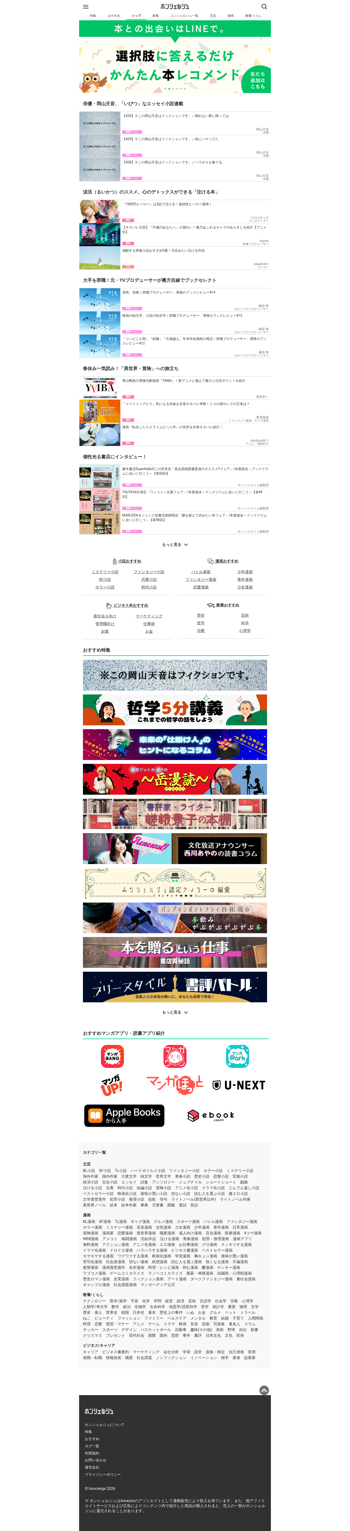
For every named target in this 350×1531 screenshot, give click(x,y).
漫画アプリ (242, 1239)
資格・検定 (215, 1352)
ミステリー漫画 (119, 1227)
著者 (236, 1357)
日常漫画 (240, 1227)
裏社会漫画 (246, 1279)
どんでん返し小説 (244, 1188)
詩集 (144, 1182)
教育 (213, 1318)
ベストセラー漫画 (217, 1250)
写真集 (219, 1324)
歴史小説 (202, 1176)
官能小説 (240, 1176)
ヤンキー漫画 (228, 1267)
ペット (230, 1312)
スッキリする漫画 (236, 1244)
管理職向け (105, 623)
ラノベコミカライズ (165, 1273)
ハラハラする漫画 (152, 1250)
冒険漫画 (90, 1233)
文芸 (213, 15)
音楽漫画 (144, 1227)
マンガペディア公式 (157, 1284)
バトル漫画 (200, 572)
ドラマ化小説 (213, 1188)
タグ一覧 (92, 1446)
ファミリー (153, 1318)
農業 (232, 1306)
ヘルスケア (177, 1318)
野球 (231, 1329)
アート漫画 (177, 1279)
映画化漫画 (161, 1256)
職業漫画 (167, 1233)
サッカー (90, 1329)
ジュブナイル (190, 1182)
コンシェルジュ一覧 (184, 15)
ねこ (87, 1318)
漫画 (231, 15)
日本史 (138, 1312)
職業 (129, 1357)
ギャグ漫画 (140, 1221)
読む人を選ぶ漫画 (186, 1261)
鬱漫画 (207, 1267)
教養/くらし (253, 15)
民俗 (240, 1335)
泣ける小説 (92, 1188)
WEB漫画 (91, 1239)
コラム (250, 1324)
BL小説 (89, 1170)
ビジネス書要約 (115, 1352)
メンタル (198, 1318)
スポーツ (109, 1329)
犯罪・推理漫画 (215, 1239)
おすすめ (114, 15)
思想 (175, 1335)
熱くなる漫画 (217, 1261)
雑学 (225, 1357)
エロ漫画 (167, 1244)
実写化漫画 (92, 1261)
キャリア (90, 1352)
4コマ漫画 (253, 1233)
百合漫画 (213, 1233)
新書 (254, 1329)
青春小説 (182, 1176)
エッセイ (129, 1182)
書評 (198, 1335)
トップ (136, 15)
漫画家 (108, 1233)
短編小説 (144, 1188)
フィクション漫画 (148, 1279)
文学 (255, 1306)
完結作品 (148, 1239)
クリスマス (92, 1335)
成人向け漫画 (190, 1233)
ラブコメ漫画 (94, 1273)
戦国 (125, 1312)
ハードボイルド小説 (148, 1170)
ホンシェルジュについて (104, 1425)
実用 (252, 1352)
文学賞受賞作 (94, 1199)
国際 (152, 1335)
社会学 (221, 1301)
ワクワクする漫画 (132, 1256)
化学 (146, 1301)
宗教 (201, 630)
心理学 (245, 630)
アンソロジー (163, 1182)
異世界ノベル (94, 1205)
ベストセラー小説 (98, 1193)
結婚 (225, 1318)
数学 (115, 1306)
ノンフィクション (171, 1357)
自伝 (243, 1329)
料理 (87, 1324)
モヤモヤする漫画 (98, 1256)
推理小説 (136, 1199)
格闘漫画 (129, 1239)
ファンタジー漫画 (201, 579)
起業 (105, 631)
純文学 (146, 1176)
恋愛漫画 (201, 587)
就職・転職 (92, 1357)
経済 (180, 1301)
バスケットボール (155, 1329)
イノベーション (203, 1357)
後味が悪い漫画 (234, 1256)
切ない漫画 (138, 1261)
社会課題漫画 (125, 1284)
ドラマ (169, 1324)
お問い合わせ (95, 1460)
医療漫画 (232, 1233)
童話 (183, 1205)
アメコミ (110, 1239)
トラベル (248, 1312)
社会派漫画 (115, 1261)
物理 (243, 1306)
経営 (169, 1301)
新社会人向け (105, 616)
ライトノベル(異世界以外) (193, 1199)
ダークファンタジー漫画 (211, 1279)
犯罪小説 (117, 1199)
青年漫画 (245, 579)
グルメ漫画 (163, 1221)
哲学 (201, 623)
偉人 (98, 1312)
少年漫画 (245, 572)
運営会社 (92, 1467)
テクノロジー (94, 1301)
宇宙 (134, 1301)
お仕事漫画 (188, 1244)
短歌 (152, 1199)
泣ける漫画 (169, 1239)
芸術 (245, 615)
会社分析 (171, 1352)
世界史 (111, 1312)
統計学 (218, 1306)
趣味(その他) (201, 1329)
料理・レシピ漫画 (163, 1267)
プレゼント (115, 1335)
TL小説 (121, 1170)
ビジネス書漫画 (184, 1250)
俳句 (163, 1199)
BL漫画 (89, 1221)
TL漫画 (121, 1221)
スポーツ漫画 (188, 1221)
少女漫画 (245, 587)
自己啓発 (236, 1352)
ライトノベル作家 (235, 1199)
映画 (183, 1324)
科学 (245, 623)
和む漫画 (190, 1267)
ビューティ (104, 1318)
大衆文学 (129, 1176)
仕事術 (149, 623)
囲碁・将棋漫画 (200, 1273)
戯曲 (244, 1182)
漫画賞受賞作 (113, 1267)
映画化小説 (127, 1193)
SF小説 (105, 579)
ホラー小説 (105, 587)
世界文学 (163, 1176)
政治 (127, 1306)
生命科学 (157, 1306)
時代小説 (149, 587)
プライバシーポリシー (103, 1474)
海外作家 (90, 1176)
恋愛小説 (149, 579)
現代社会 (136, 1335)
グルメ (215, 1312)
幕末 (152, 1312)
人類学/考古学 (95, 1306)
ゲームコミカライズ (127, 1273)
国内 (163, 1335)
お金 (149, 631)
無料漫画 (90, 1244)
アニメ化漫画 (144, 1244)
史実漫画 (121, 1279)
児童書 (157, 1205)
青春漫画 (190, 1239)
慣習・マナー (117, 1324)
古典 (110, 1188)
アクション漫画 (115, 1244)
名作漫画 (136, 1267)
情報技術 (113, 1357)
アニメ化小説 (186, 1188)
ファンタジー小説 (149, 572)
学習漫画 (182, 1256)
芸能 (206, 1324)
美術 (220, 1329)
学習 (186, 1352)
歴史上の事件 (171, 1312)
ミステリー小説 (105, 572)
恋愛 (98, 1324)
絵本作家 (129, 1205)
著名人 (234, 1324)
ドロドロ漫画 (121, 1250)
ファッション (128, 1318)
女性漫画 (163, 1227)
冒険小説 (163, 1188)
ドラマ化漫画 (94, 1250)
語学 (198, 1352)
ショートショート (221, 1182)
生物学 (140, 1306)
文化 (229, 1335)
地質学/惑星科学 (183, 1306)
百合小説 (109, 1182)
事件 (186, 1335)
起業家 (250, 1357)
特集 (93, 15)
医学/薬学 (118, 1301)
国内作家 (109, 1176)
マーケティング (149, 616)
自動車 (181, 1329)
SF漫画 (105, 1221)
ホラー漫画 (92, 1227)
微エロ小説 (238, 1193)
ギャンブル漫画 (96, 1284)
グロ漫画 (209, 1244)
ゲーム (154, 1324)
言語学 (205, 1301)
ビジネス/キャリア (99, 1345)
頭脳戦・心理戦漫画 (234, 1273)
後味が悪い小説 (153, 1193)
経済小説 (90, 1182)
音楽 (194, 1324)
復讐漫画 (90, 1267)
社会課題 (144, 1357)
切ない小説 (180, 1193)
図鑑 (171, 1205)
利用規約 (92, 1453)
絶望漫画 (159, 1261)
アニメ (138, 1324)
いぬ (190, 1312)
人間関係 (255, 1318)
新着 (155, 15)
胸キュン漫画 (205, 1256)
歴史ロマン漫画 (96, 1279)
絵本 (113, 1205)
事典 (144, 1205)
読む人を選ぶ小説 (209, 1193)
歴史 (201, 615)
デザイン (129, 1329)
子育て (238, 1318)
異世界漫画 (146, 1233)
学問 (157, 1301)
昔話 (194, 1205)
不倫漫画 (240, 1261)
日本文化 (213, 1335)
